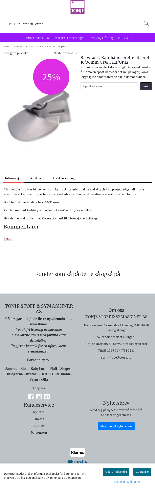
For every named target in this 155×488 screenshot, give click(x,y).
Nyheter (38, 412)
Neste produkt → (66, 53)
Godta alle (142, 471)
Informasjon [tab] (13, 178)
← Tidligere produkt (14, 53)
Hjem (6, 46)
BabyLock (41, 46)
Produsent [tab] (37, 178)
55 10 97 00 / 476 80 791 (119, 350)
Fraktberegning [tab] (64, 178)
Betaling (39, 426)
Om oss (39, 419)
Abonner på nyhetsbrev (116, 426)
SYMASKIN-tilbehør (22, 46)
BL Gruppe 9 (57, 46)
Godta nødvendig (116, 471)
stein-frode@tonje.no (116, 357)
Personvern (39, 432)
